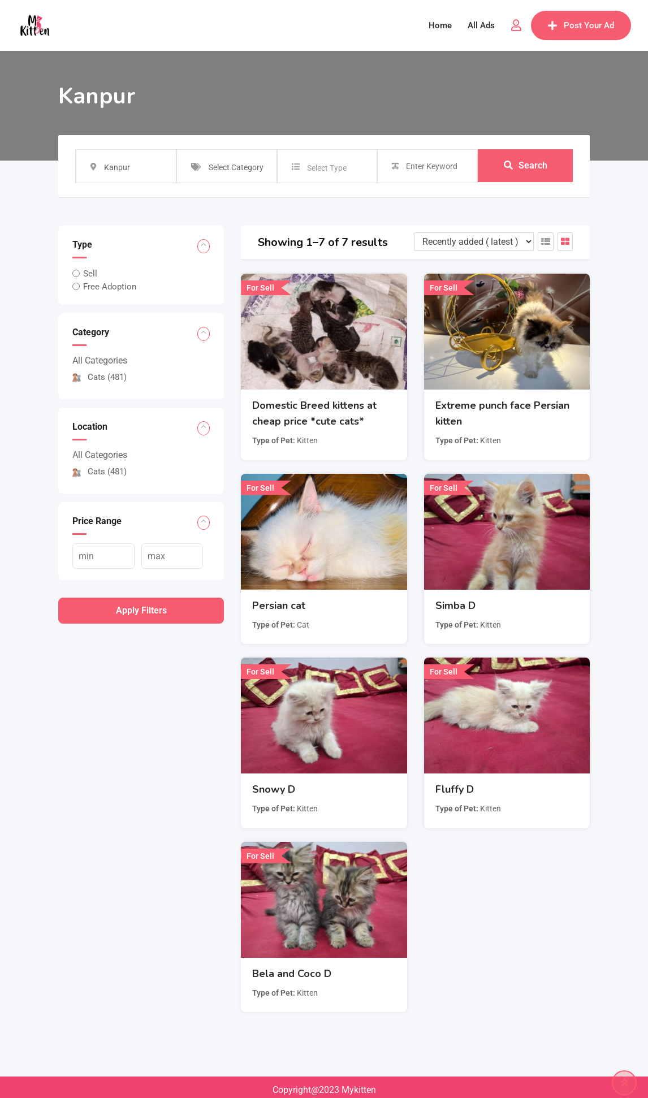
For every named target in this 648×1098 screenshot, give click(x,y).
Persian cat (278, 605)
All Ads (481, 25)
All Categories (99, 360)
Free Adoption (109, 287)
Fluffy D (454, 789)
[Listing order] (474, 241)
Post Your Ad (581, 25)
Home (440, 25)
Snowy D (273, 789)
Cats (99, 377)
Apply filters (141, 610)
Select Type (327, 167)
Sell (90, 274)
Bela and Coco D (291, 973)
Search (525, 166)
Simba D (455, 605)
